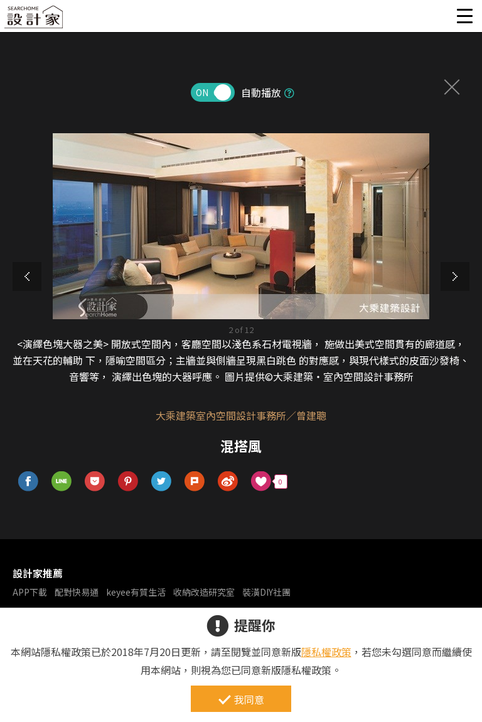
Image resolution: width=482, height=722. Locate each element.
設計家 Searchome (34, 20)
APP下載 (30, 592)
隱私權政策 (326, 651)
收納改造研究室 (204, 592)
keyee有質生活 (136, 592)
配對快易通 (77, 592)
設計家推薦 (38, 573)
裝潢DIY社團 (266, 592)
